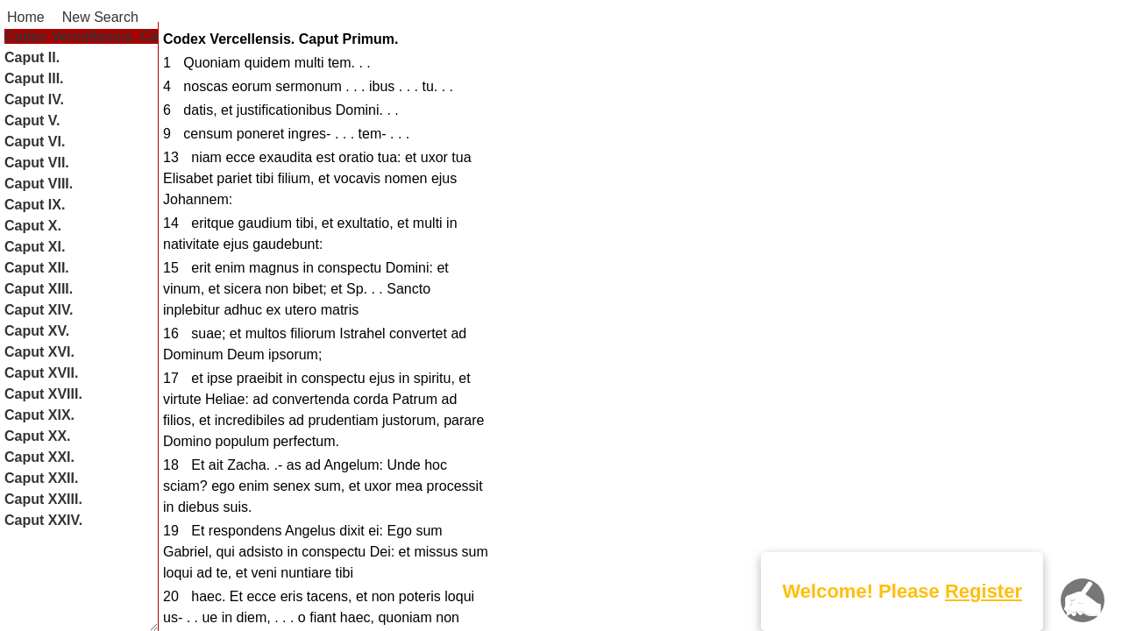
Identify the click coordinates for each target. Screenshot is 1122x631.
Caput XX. (37, 436)
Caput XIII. (38, 288)
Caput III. (34, 78)
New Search (100, 17)
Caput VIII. (38, 183)
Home (26, 17)
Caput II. (32, 57)
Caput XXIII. (43, 499)
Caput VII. (36, 162)
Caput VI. (34, 141)
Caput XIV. (39, 309)
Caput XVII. (41, 372)
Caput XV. (36, 330)
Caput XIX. (39, 415)
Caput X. (32, 225)
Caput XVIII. (43, 393)
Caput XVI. (39, 351)
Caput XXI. (39, 457)
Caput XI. (34, 246)
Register (983, 591)
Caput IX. (34, 204)
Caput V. (32, 120)
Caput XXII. (41, 478)
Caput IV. (34, 99)
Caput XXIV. (43, 520)
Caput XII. (36, 267)
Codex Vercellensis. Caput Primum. (122, 36)
